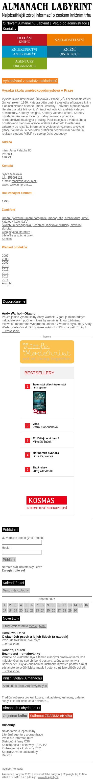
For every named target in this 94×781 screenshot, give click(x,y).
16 (86, 605)
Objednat (15, 716)
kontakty (18, 768)
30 (75, 610)
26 (53, 610)
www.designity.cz (48, 777)
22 (31, 610)
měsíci (33, 626)
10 (53, 605)
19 (15, 610)
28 (64, 610)
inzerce (6, 768)
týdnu (42, 626)
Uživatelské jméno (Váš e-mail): (23, 538)
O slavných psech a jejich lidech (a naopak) (35, 636)
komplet (7, 283)
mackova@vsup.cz (24, 181)
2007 (5, 255)
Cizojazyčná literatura (16, 232)
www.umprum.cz (21, 184)
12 (64, 605)
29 (69, 610)
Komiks (7, 239)
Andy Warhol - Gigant (18, 313)
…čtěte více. (11, 331)
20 (21, 610)
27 (59, 610)
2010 (5, 266)
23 (37, 610)
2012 (5, 273)
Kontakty (9, 29)
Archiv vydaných (36, 686)
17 (4, 610)
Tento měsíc (11, 590)
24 (42, 610)
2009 (5, 262)
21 (26, 610)
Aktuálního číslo (13, 686)
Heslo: (6, 547)
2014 (5, 280)
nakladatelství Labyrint (46, 774)
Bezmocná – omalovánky (21, 653)
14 (75, 605)
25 (48, 610)
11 (59, 605)
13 (69, 605)
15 (80, 605)
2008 (5, 259)
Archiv (24, 590)
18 (10, 610)
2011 (5, 269)
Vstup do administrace (70, 23)
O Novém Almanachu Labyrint (26, 23)
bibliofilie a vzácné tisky (17, 235)
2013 (5, 276)
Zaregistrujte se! (13, 570)
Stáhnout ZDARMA (51, 716)
